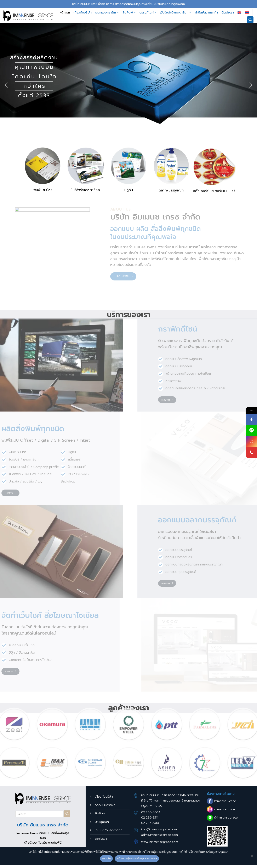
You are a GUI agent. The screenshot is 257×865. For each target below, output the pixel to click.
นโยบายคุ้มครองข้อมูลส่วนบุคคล (137, 858)
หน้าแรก (65, 12)
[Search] (250, 19)
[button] (6, 85)
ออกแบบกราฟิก (107, 12)
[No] (252, 857)
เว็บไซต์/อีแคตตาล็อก (175, 12)
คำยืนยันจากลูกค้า (206, 12)
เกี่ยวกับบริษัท (83, 12)
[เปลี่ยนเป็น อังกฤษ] (239, 12)
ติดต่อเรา (228, 12)
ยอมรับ (106, 858)
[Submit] (67, 813)
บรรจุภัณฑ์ (147, 12)
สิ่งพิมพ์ (129, 12)
